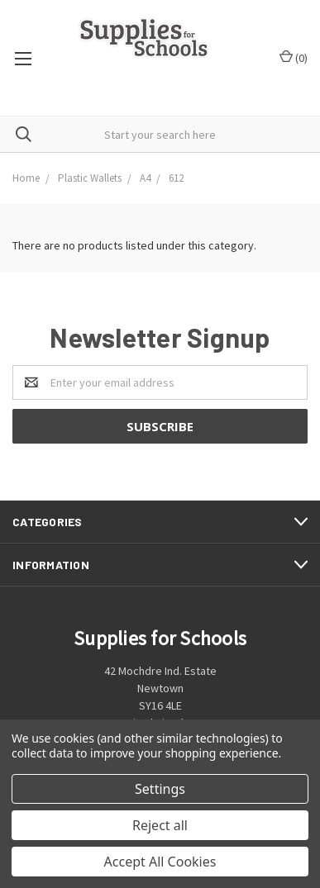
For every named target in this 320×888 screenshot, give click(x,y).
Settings (160, 789)
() (293, 57)
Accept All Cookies (160, 861)
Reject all (160, 825)
